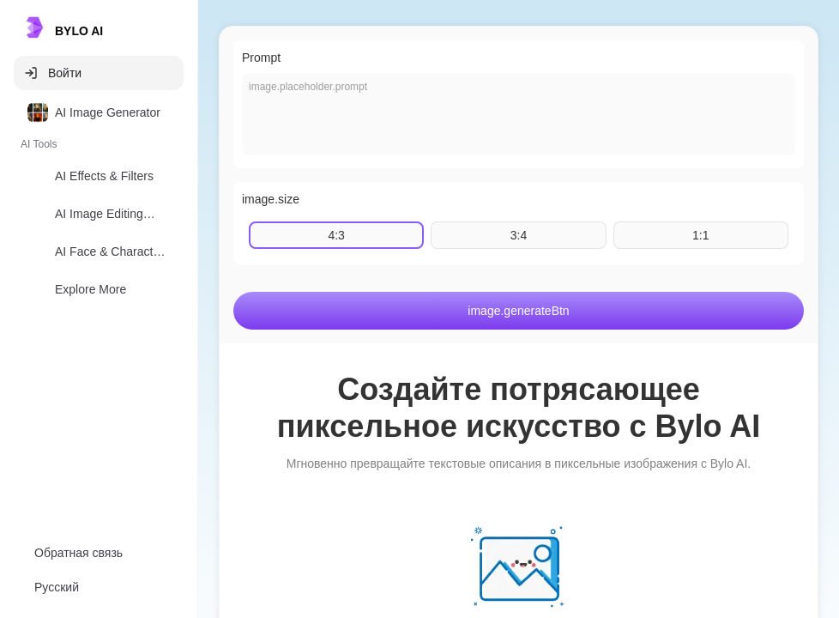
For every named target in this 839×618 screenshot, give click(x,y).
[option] (98, 112)
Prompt (261, 57)
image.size (270, 199)
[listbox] (98, 204)
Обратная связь (78, 553)
